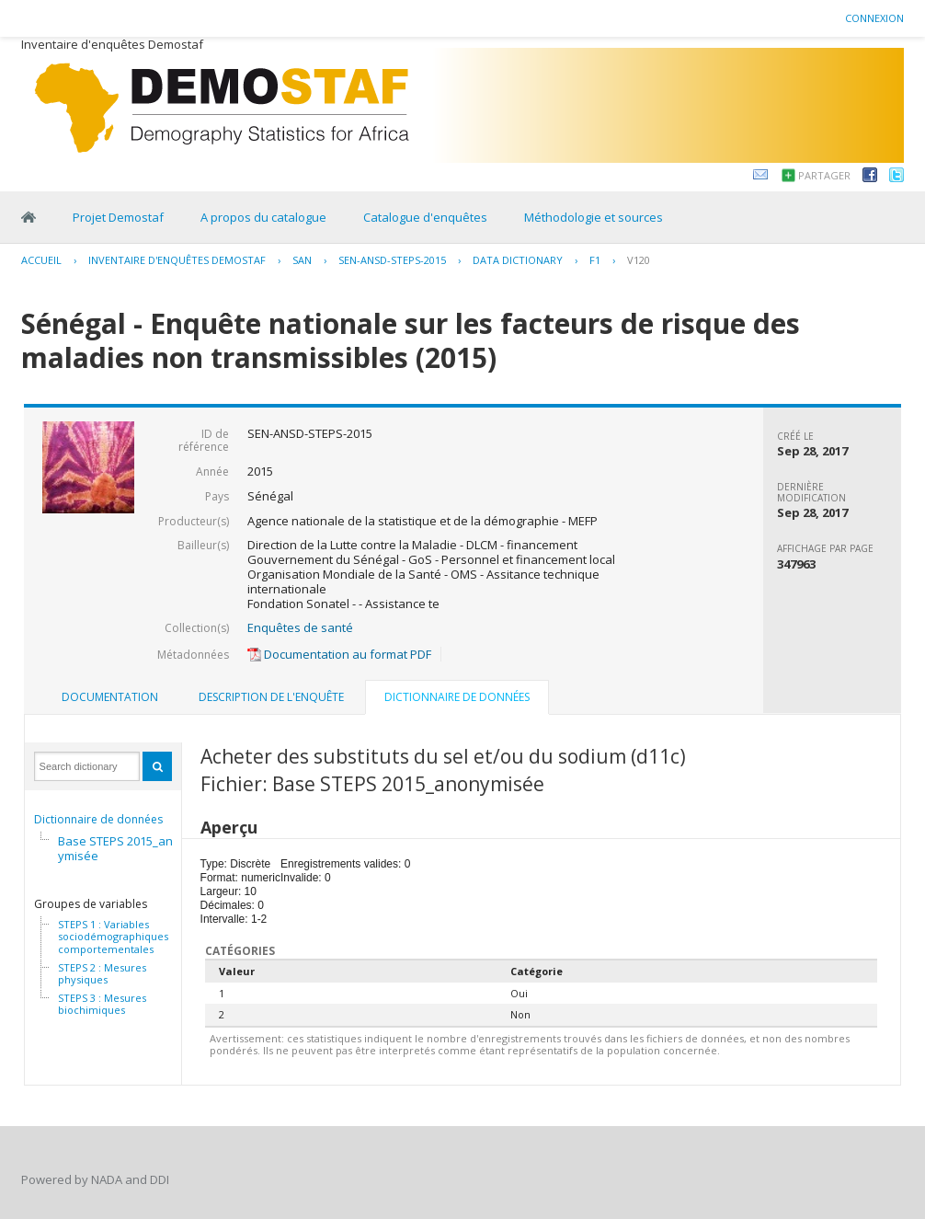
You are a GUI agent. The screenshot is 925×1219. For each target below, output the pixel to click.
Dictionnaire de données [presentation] (457, 697)
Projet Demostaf (118, 217)
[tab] (109, 697)
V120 (638, 260)
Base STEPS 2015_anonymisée (123, 848)
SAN (302, 260)
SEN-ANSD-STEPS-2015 (392, 260)
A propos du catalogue (263, 217)
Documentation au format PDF (339, 654)
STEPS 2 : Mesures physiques (102, 973)
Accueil (41, 260)
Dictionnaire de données (98, 819)
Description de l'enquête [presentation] (271, 697)
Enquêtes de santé (300, 627)
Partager (824, 175)
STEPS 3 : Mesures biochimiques (102, 1004)
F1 (594, 260)
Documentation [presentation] (110, 697)
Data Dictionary (518, 260)
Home (28, 217)
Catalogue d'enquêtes (425, 217)
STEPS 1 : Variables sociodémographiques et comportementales (119, 937)
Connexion (874, 18)
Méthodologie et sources (593, 217)
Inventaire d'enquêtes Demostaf (177, 260)
